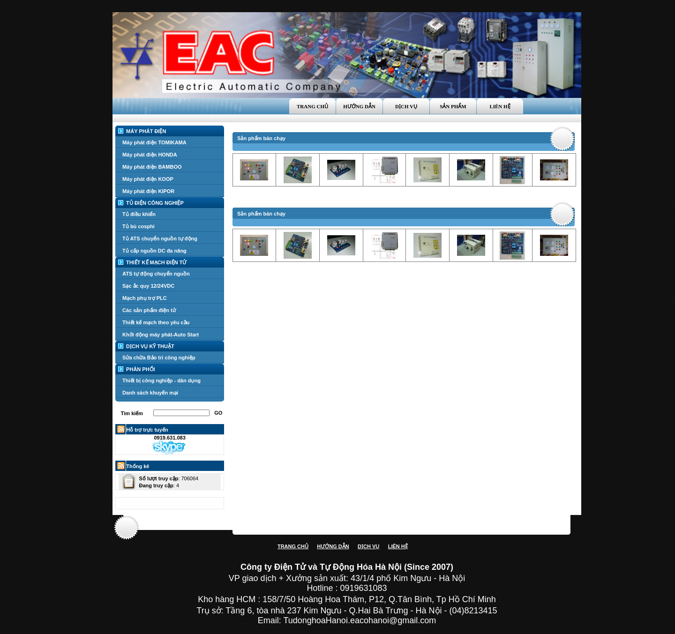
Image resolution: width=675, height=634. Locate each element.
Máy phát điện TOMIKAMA (154, 142)
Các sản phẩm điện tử (149, 310)
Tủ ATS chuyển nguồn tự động (159, 238)
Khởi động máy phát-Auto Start (160, 334)
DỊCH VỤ (368, 546)
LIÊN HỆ (398, 546)
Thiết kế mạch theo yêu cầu (155, 322)
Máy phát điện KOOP (147, 179)
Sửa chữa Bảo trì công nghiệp (158, 357)
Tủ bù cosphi (138, 226)
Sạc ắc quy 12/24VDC (148, 286)
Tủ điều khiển (139, 214)
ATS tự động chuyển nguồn (156, 273)
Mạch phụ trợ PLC (144, 298)
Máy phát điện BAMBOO (151, 167)
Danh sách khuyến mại (150, 392)
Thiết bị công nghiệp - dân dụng (161, 380)
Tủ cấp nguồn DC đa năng (154, 251)
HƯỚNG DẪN (333, 546)
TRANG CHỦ (293, 546)
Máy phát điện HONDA (149, 154)
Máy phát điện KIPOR (148, 191)
